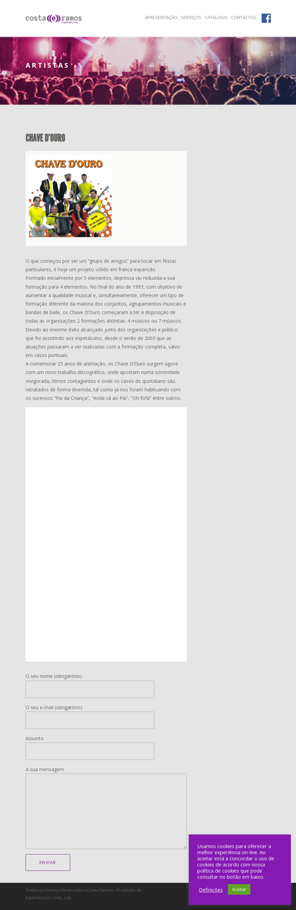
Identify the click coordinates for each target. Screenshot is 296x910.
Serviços (191, 17)
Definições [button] (211, 890)
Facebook (266, 17)
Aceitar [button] (239, 889)
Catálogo (216, 17)
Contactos (243, 17)
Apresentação (161, 17)
